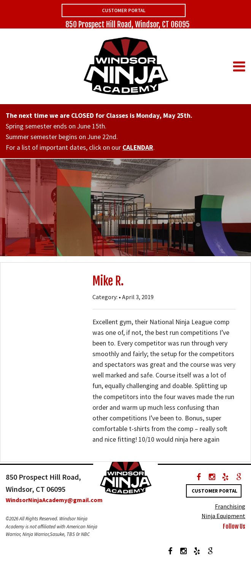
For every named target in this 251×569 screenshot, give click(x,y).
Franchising (230, 506)
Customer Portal (123, 10)
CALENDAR (137, 147)
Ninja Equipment (223, 516)
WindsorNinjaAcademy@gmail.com (54, 500)
